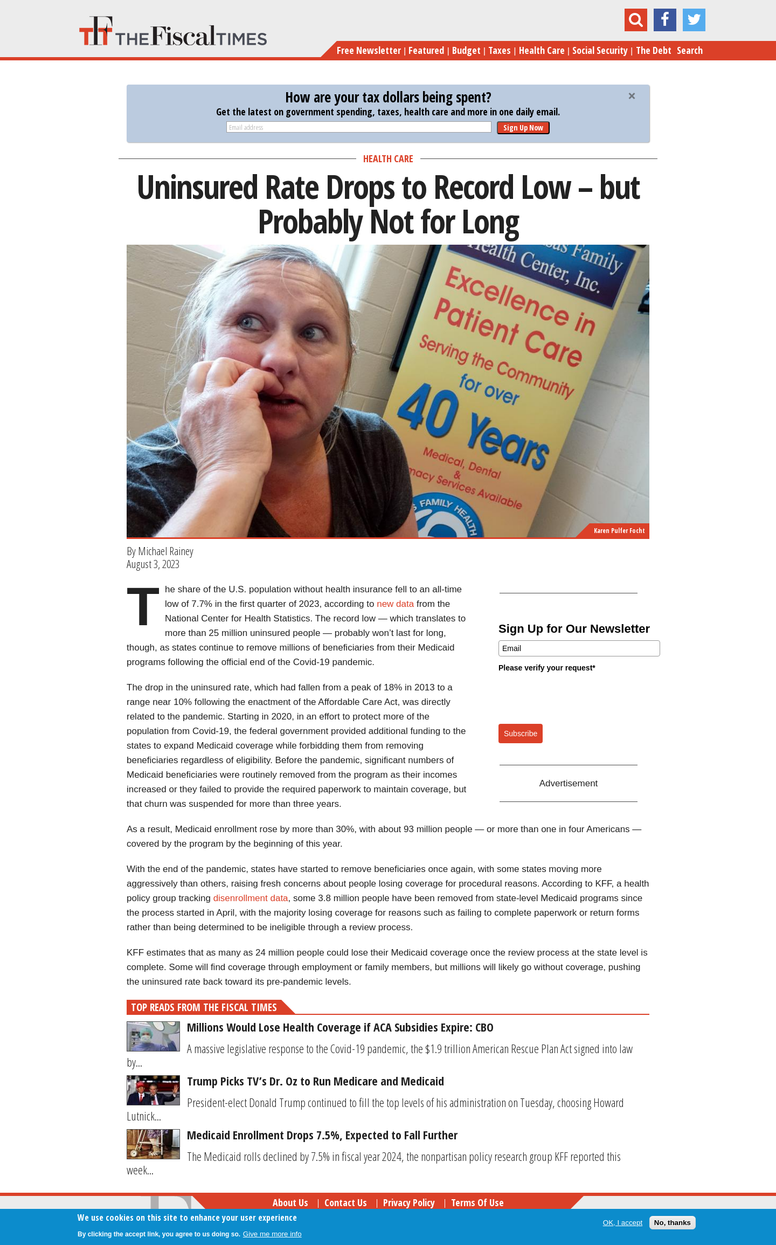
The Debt (653, 50)
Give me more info (272, 1234)
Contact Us (345, 1202)
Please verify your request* (546, 667)
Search (690, 50)
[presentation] (580, 697)
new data (395, 604)
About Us (290, 1202)
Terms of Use (477, 1202)
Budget (466, 50)
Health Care (542, 50)
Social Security (600, 50)
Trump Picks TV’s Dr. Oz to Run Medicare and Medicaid (315, 1081)
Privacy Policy (409, 1202)
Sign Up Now (523, 127)
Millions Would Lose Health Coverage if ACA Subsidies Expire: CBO (340, 1027)
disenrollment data (250, 898)
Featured (426, 50)
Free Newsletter (369, 50)
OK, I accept (622, 1223)
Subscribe (520, 733)
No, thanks (672, 1223)
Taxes (499, 50)
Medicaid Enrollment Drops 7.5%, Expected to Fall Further (322, 1134)
